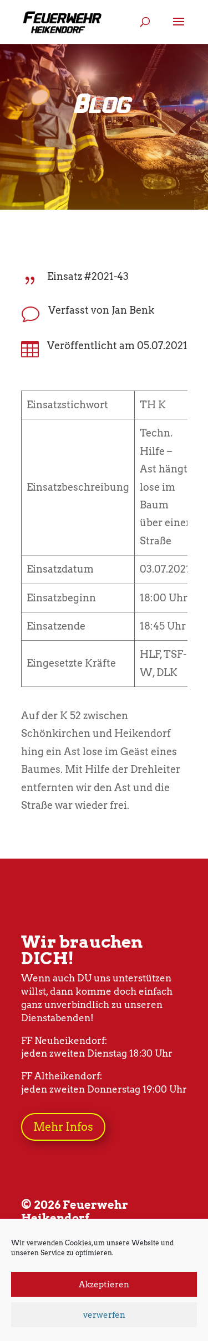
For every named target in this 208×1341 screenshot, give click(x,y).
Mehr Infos (63, 1127)
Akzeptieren (104, 1285)
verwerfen (104, 1315)
